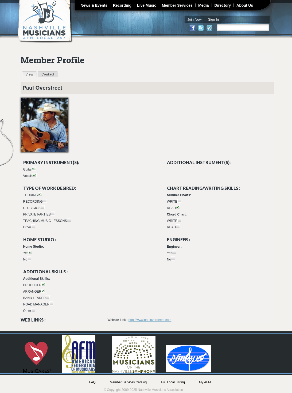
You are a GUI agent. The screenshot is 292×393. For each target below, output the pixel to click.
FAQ (92, 382)
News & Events (94, 5)
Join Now (194, 19)
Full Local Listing (173, 382)
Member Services (177, 5)
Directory (223, 5)
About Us (244, 5)
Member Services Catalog (128, 382)
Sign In (213, 19)
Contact (47, 74)
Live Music (146, 5)
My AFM (205, 382)
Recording (122, 5)
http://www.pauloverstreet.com (150, 320)
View (31, 74)
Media (203, 5)
